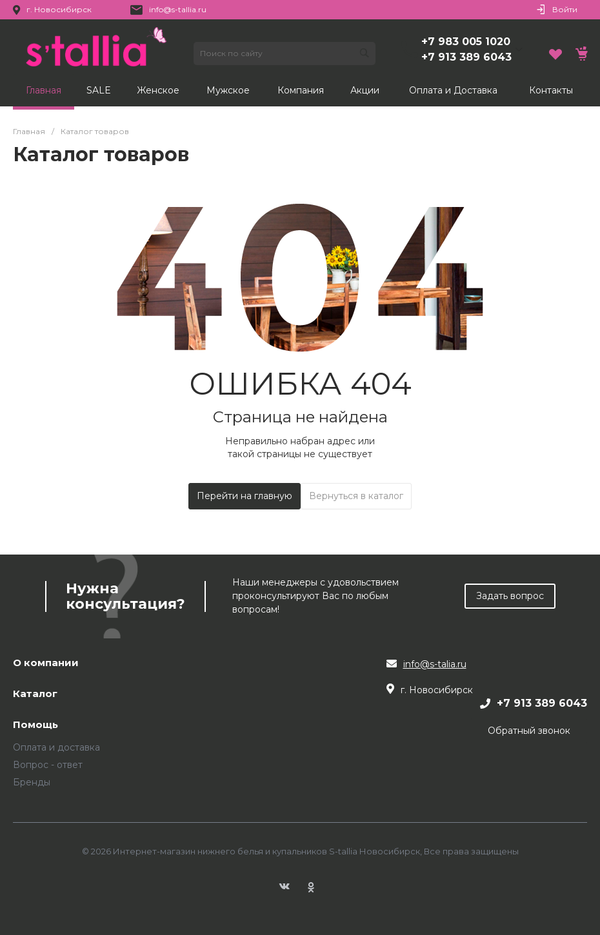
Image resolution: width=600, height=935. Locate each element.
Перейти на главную (244, 496)
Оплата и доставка (56, 747)
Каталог (35, 694)
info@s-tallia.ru (177, 9)
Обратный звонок (529, 730)
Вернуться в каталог (356, 496)
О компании (46, 663)
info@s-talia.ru (434, 664)
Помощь (35, 725)
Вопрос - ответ (48, 765)
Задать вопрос (510, 596)
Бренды (31, 782)
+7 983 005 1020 (465, 41)
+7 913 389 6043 (466, 57)
